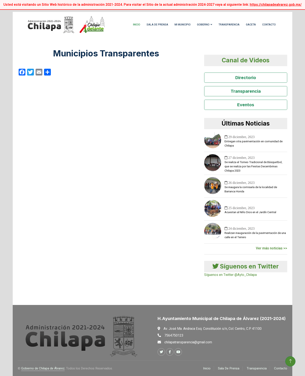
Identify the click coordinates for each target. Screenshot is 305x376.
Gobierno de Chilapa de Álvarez (43, 368)
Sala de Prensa (157, 25)
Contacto (269, 25)
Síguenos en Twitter (245, 266)
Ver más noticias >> (271, 248)
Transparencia (229, 25)
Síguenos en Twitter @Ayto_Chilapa (230, 274)
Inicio (136, 25)
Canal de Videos (245, 60)
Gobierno (203, 25)
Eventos (245, 104)
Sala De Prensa (228, 368)
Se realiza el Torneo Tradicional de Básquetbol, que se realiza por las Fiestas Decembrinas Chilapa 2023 (253, 166)
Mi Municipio (183, 25)
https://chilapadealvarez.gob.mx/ (276, 4)
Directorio (245, 77)
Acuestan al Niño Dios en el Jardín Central (250, 212)
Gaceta (251, 25)
